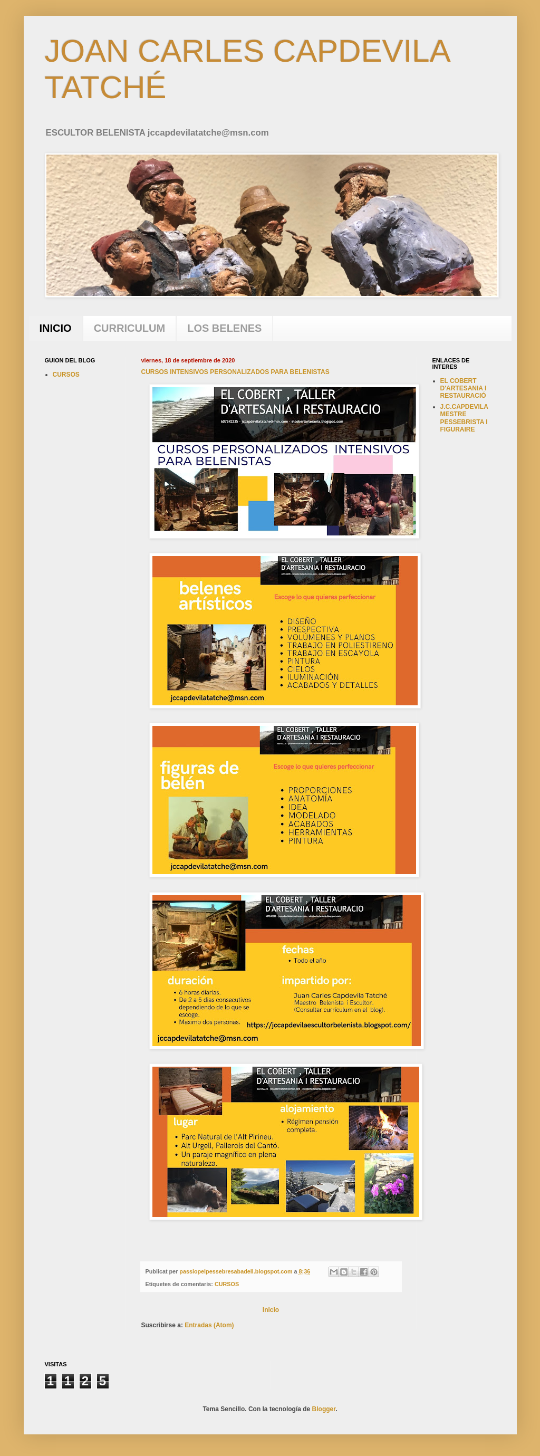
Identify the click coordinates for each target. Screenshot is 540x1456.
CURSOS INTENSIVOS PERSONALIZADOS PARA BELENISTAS (235, 372)
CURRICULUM (130, 328)
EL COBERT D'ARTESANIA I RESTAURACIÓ (463, 388)
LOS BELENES (224, 328)
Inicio (271, 1310)
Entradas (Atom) (209, 1325)
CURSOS (227, 1284)
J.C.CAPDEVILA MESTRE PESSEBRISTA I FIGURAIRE (464, 418)
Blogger (324, 1409)
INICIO (56, 328)
